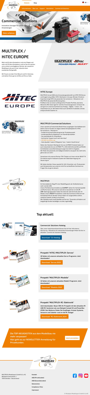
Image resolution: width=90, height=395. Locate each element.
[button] (83, 26)
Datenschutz (36, 384)
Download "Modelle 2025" (52, 287)
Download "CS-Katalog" (51, 237)
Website (26, 3)
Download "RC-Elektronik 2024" (54, 316)
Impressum (35, 390)
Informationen (26, 8)
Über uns (35, 8)
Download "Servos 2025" (51, 262)
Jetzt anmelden (72, 338)
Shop (35, 3)
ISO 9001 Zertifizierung (48, 140)
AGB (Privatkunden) (38, 377)
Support (42, 8)
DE (84, 2)
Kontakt (34, 374)
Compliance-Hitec (37, 387)
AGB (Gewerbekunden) (39, 381)
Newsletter (50, 8)
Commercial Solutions (62, 8)
